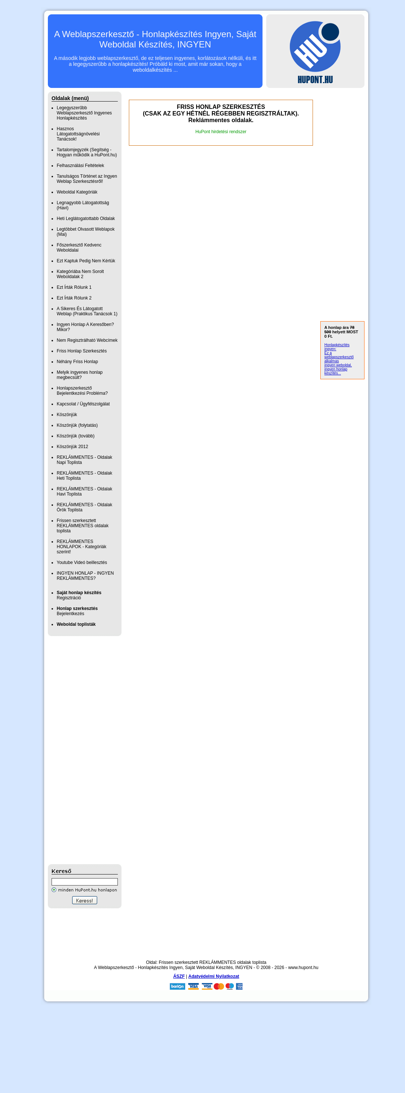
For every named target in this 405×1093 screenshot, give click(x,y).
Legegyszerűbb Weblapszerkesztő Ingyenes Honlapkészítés (84, 113)
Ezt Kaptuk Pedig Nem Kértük (86, 260)
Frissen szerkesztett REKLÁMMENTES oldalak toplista (83, 525)
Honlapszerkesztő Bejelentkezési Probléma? (82, 391)
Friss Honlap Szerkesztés (82, 351)
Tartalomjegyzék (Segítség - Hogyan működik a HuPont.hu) (87, 152)
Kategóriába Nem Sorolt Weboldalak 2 (80, 274)
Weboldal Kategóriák (77, 192)
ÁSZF (178, 976)
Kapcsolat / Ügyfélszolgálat (83, 404)
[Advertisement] (77, 750)
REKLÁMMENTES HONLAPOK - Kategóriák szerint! (81, 546)
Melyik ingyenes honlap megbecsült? (80, 375)
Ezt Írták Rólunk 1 (74, 287)
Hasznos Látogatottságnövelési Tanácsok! (78, 134)
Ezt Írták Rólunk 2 (74, 298)
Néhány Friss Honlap (77, 361)
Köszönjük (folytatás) (77, 425)
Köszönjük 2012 (72, 446)
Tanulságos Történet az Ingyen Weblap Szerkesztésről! (87, 179)
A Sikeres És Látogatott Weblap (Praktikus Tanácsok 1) (87, 311)
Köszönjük (67, 414)
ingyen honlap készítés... (335, 371)
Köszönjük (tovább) (76, 436)
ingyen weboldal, (338, 365)
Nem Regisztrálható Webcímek (87, 340)
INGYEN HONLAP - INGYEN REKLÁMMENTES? (85, 576)
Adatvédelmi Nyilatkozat (214, 976)
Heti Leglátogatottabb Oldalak (86, 218)
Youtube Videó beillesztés (82, 562)
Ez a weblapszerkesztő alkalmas (338, 357)
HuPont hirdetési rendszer (221, 131)
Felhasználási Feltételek (80, 165)
